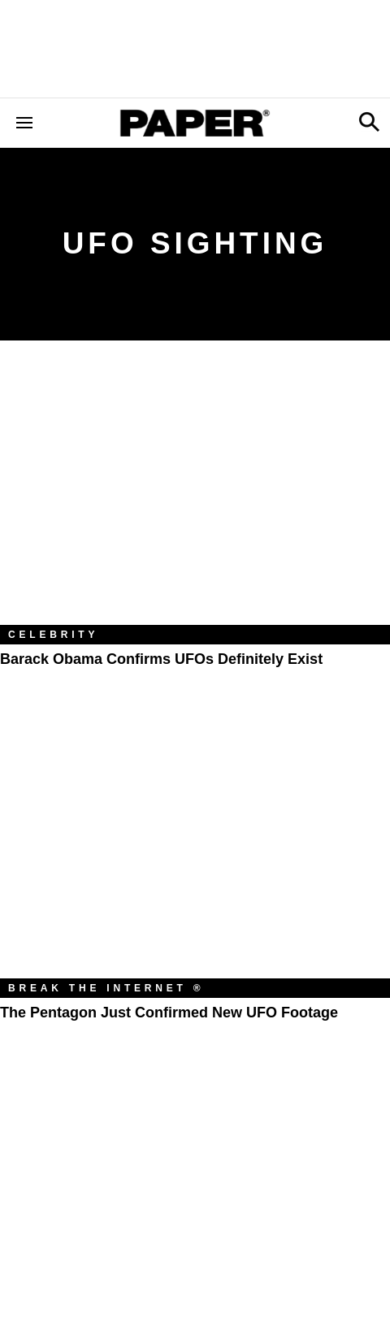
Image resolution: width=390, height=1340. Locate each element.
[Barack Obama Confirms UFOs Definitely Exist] (195, 495)
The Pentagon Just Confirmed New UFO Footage (169, 1012)
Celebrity (53, 634)
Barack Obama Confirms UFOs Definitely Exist (161, 659)
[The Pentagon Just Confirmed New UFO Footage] (195, 848)
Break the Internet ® (106, 988)
